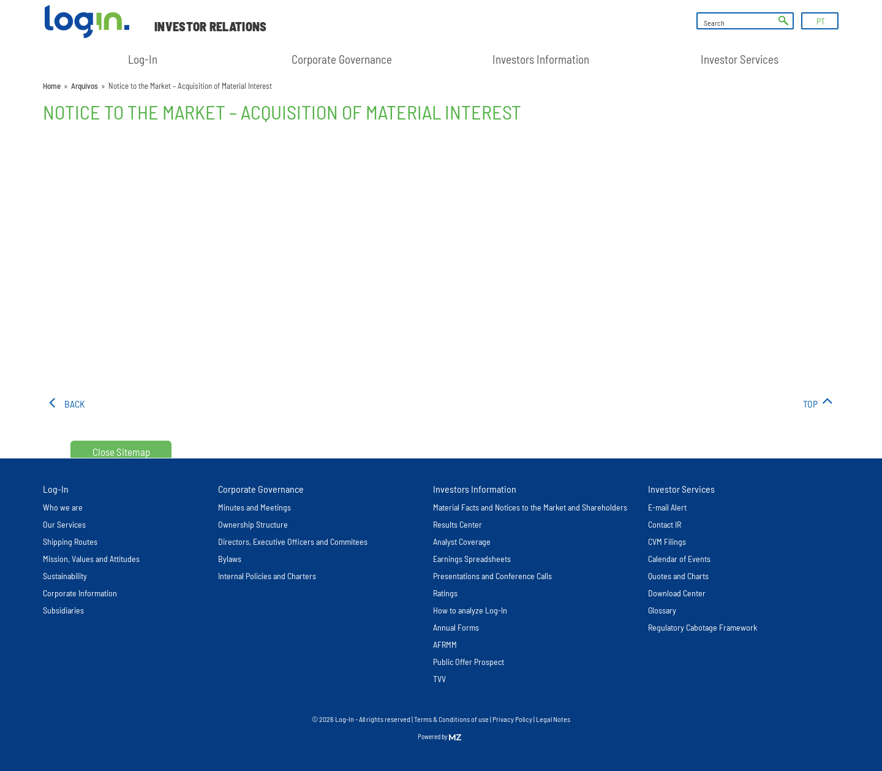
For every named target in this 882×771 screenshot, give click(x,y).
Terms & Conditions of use (452, 719)
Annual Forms (456, 627)
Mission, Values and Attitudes (91, 558)
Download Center (677, 593)
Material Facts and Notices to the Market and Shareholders (530, 507)
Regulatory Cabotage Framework (702, 627)
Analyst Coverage (462, 541)
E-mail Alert (667, 507)
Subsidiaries (63, 610)
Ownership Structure (253, 524)
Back (74, 403)
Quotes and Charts (678, 576)
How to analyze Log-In (470, 610)
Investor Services (739, 59)
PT (820, 21)
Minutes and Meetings (254, 507)
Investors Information (540, 59)
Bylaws (229, 558)
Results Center (457, 524)
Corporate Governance (342, 59)
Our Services (64, 524)
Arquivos (84, 86)
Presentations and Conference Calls (492, 576)
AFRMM (445, 644)
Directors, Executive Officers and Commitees (293, 541)
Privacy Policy (512, 719)
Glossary (662, 610)
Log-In (142, 59)
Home (52, 86)
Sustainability (65, 576)
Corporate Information (80, 593)
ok (783, 20)
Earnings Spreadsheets (472, 558)
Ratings (445, 593)
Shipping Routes (70, 541)
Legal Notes (553, 719)
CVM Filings (667, 541)
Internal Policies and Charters (267, 576)
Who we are (63, 507)
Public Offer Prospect (468, 661)
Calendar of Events (679, 558)
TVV (439, 679)
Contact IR (664, 524)
